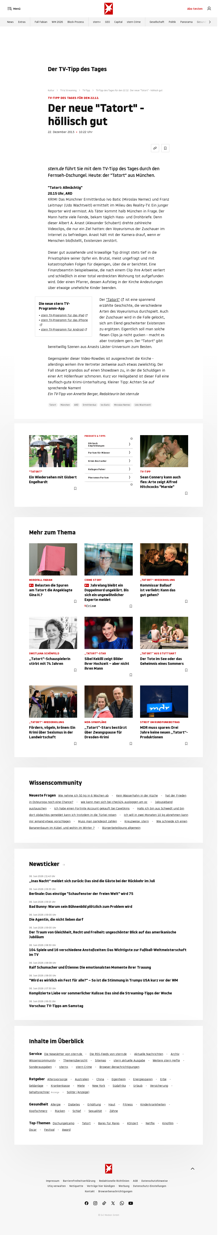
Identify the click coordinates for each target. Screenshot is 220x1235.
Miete (81, 1085)
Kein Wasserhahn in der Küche (137, 795)
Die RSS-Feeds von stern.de (108, 1054)
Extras (22, 22)
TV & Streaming (68, 90)
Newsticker (45, 864)
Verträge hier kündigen (101, 1186)
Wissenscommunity (42, 1060)
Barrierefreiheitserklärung (79, 1180)
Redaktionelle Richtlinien (114, 1180)
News (10, 22)
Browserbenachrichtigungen (115, 1191)
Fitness (128, 1104)
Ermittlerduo (89, 404)
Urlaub (137, 1085)
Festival (49, 1129)
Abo (195, 9)
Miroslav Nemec (122, 404)
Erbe (163, 1079)
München (65, 404)
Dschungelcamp (63, 1123)
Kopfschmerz (38, 1111)
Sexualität (95, 1111)
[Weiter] (210, 22)
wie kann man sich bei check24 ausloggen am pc (114, 802)
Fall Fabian (41, 22)
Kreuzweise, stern (136, 821)
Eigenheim (119, 1079)
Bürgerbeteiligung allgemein (121, 828)
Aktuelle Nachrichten (148, 1054)
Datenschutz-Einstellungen (149, 1186)
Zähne (114, 1111)
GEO (107, 22)
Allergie (56, 1104)
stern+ (97, 22)
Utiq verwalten (56, 1186)
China (100, 1079)
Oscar (33, 1129)
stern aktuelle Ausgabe (129, 1060)
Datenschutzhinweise (154, 1180)
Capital (118, 22)
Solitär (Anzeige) (78, 1092)
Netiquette (76, 1186)
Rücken (60, 1111)
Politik (172, 22)
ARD (76, 404)
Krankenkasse (60, 1085)
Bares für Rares (108, 1123)
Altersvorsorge (57, 1079)
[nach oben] (193, 1169)
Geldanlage (36, 1085)
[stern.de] (108, 9)
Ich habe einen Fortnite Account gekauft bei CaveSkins (92, 808)
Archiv (175, 1054)
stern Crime (134, 22)
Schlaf (77, 1111)
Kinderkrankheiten (153, 1104)
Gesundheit (203, 22)
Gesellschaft (157, 22)
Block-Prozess (75, 22)
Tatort (52, 404)
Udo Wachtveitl (143, 404)
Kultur (51, 90)
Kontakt (90, 1191)
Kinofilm (167, 1123)
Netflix (150, 1123)
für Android (62, 329)
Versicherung (159, 1085)
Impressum (52, 1180)
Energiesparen (143, 1079)
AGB (135, 1180)
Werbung (124, 1186)
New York (98, 1085)
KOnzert (132, 1123)
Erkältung (94, 1104)
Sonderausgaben (40, 1067)
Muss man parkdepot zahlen (97, 821)
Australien (82, 1079)
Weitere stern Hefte (166, 1060)
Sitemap (100, 1060)
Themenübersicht (75, 1060)
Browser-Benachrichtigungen (119, 1067)
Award (66, 1129)
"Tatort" (113, 299)
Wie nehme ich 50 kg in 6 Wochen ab (83, 795)
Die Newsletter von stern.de (63, 1054)
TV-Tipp (86, 90)
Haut (111, 1104)
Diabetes (74, 1104)
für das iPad (62, 315)
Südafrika (119, 1085)
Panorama (186, 22)
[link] (209, 9)
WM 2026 (57, 22)
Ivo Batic (105, 404)
